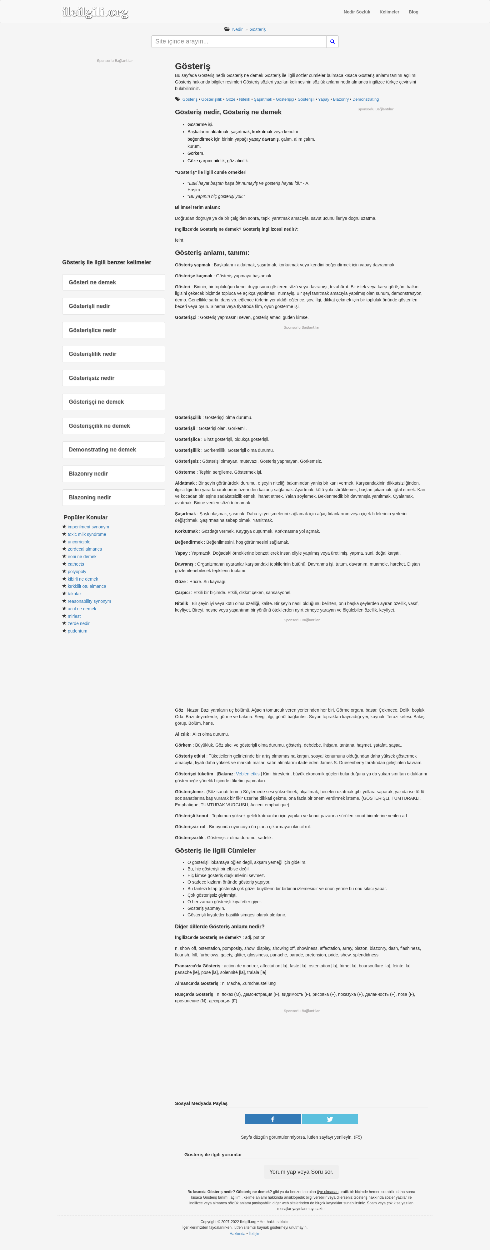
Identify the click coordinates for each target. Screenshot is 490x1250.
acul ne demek (82, 608)
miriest (74, 616)
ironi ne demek (82, 556)
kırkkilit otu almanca (87, 586)
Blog (413, 11)
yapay (255, 139)
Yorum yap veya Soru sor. (301, 1172)
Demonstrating (365, 99)
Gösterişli (306, 99)
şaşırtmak (240, 131)
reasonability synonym (89, 601)
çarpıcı (205, 160)
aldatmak (219, 131)
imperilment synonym (88, 526)
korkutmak (262, 131)
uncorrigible (79, 541)
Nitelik (244, 99)
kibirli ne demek (83, 579)
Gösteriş (257, 29)
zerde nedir (79, 623)
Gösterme (197, 124)
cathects (76, 564)
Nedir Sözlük (357, 11)
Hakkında (237, 1234)
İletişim (254, 1234)
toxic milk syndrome (87, 534)
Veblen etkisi (248, 773)
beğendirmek (200, 139)
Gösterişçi (285, 99)
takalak (75, 593)
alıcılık (241, 160)
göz (230, 160)
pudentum (77, 630)
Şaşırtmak (263, 99)
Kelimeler (389, 11)
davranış (270, 139)
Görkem (195, 153)
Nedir (237, 29)
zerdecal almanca (85, 549)
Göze (230, 99)
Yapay (323, 99)
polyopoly (77, 571)
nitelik (219, 160)
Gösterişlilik (211, 99)
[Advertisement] (375, 155)
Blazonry (341, 99)
